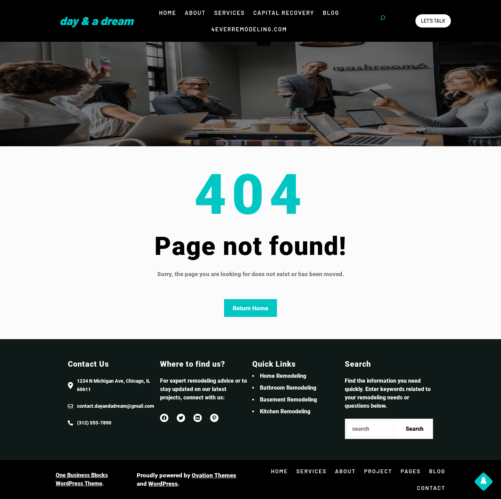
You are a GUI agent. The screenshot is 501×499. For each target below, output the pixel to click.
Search (414, 429)
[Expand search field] (383, 21)
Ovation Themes (214, 475)
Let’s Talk (433, 21)
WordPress (163, 483)
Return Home (250, 308)
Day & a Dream (96, 21)
